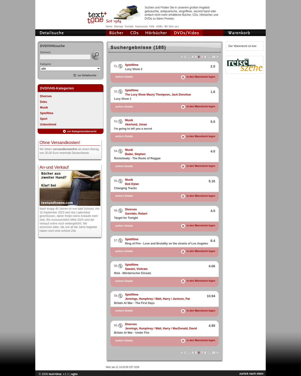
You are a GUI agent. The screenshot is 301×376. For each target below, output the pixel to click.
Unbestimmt (48, 124)
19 (213, 57)
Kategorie (45, 64)
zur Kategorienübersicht (81, 131)
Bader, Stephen (135, 154)
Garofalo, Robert (136, 213)
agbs (74, 374)
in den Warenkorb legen (200, 76)
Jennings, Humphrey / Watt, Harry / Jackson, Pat (157, 298)
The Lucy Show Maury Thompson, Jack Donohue (158, 94)
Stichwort (45, 52)
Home (109, 26)
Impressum (141, 26)
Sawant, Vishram (136, 269)
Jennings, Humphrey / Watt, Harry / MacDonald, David (161, 328)
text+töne (55, 374)
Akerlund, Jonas (136, 124)
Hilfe (151, 26)
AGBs (159, 26)
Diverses (46, 96)
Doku (43, 102)
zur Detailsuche (87, 75)
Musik (44, 107)
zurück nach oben (251, 373)
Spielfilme (46, 113)
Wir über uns (171, 26)
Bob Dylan (132, 184)
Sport (43, 118)
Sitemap (118, 26)
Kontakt (129, 26)
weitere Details (124, 77)
